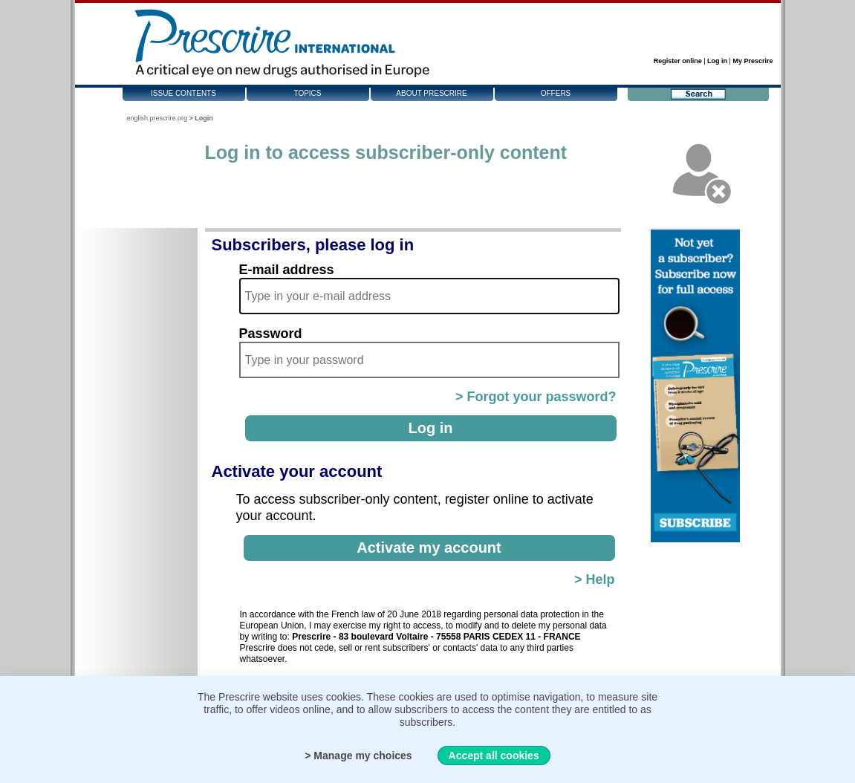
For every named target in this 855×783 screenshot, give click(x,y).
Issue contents (183, 93)
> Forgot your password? (536, 396)
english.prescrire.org (157, 118)
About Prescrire (431, 93)
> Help (594, 579)
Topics (307, 93)
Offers (556, 93)
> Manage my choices (358, 755)
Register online (678, 61)
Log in (717, 61)
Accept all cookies (494, 755)
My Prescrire (752, 61)
